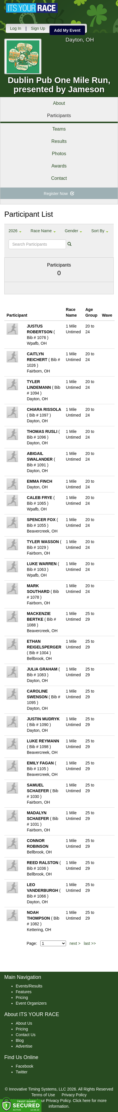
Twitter (21, 1072)
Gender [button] (73, 230)
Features (23, 991)
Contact (59, 178)
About (59, 103)
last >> (90, 943)
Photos (59, 153)
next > (75, 943)
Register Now (59, 193)
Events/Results (29, 986)
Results (59, 141)
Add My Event (67, 30)
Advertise (24, 1046)
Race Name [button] (43, 230)
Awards (59, 165)
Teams (59, 129)
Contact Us (25, 1034)
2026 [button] (15, 230)
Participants (59, 115)
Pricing (22, 997)
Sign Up (38, 28)
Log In (15, 28)
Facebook (24, 1066)
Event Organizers (31, 1003)
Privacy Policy (74, 1095)
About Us (24, 1023)
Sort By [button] (99, 230)
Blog (20, 1040)
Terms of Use (43, 1095)
